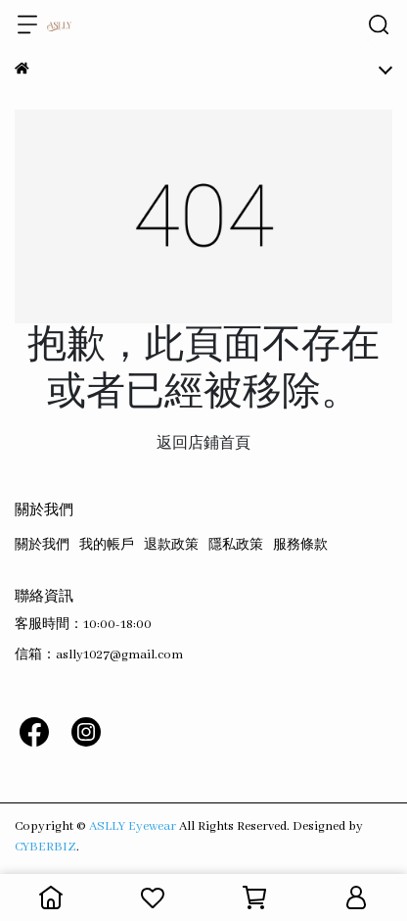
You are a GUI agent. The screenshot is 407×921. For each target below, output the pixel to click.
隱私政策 (235, 545)
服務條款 (300, 545)
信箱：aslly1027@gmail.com (99, 655)
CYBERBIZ (45, 847)
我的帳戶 (106, 545)
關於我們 (42, 545)
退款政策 (171, 545)
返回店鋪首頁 (203, 444)
